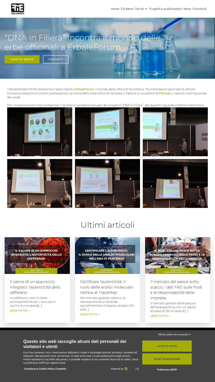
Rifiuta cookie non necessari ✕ (174, 334)
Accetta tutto (167, 346)
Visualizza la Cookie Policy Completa (45, 368)
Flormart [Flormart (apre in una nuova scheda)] (165, 93)
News (187, 8)
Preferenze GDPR (167, 369)
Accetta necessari (167, 359)
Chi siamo (127, 8)
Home (115, 8)
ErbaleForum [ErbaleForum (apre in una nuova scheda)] (84, 89)
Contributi (199, 8)
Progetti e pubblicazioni (165, 8)
